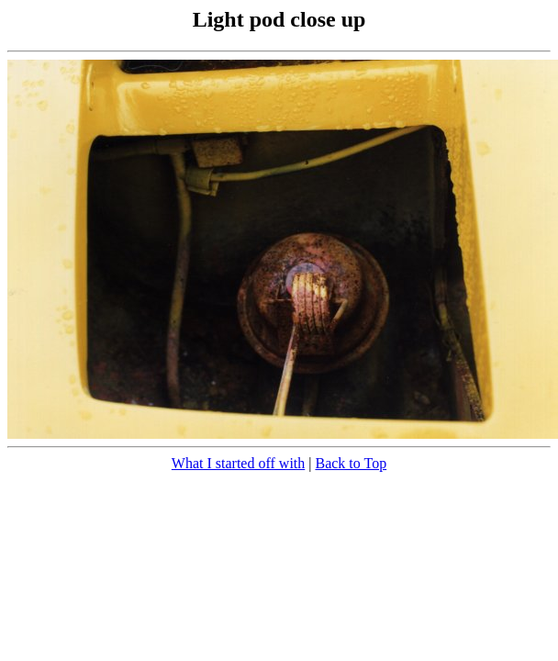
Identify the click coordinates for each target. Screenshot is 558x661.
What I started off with (238, 463)
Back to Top (350, 463)
